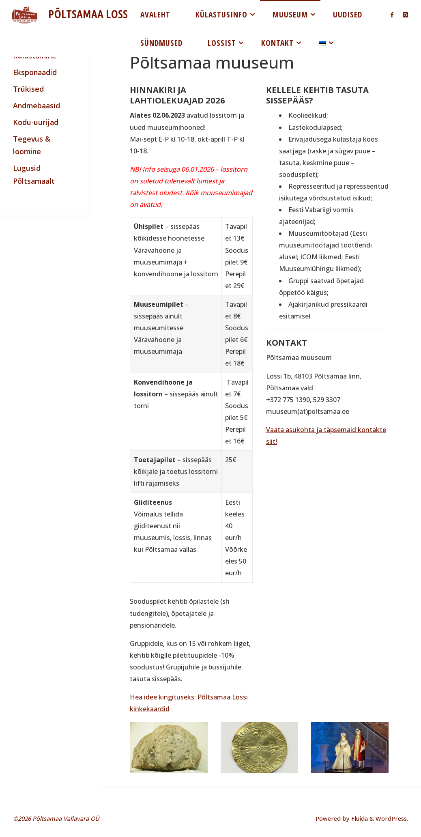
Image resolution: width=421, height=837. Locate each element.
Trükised (28, 89)
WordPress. (392, 818)
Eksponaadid (35, 72)
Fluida (359, 818)
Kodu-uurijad (35, 122)
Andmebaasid (36, 105)
